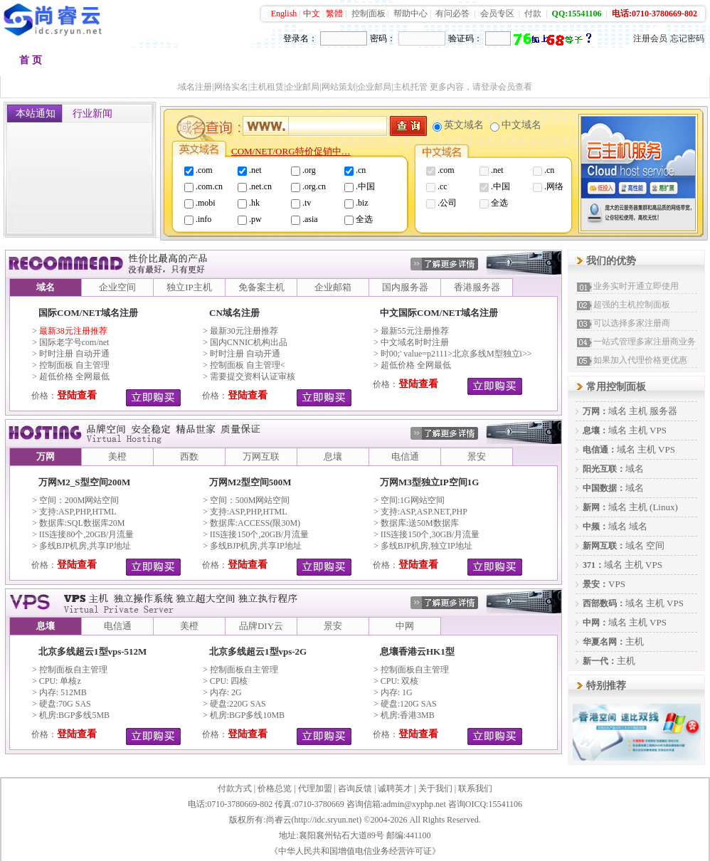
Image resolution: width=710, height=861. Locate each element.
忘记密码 (687, 38)
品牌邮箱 (378, 63)
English (284, 14)
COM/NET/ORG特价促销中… (291, 151)
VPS (658, 430)
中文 (311, 14)
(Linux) (664, 507)
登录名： (300, 38)
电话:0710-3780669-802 (654, 14)
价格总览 (275, 788)
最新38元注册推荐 (73, 331)
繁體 (334, 14)
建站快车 (590, 63)
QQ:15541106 (577, 14)
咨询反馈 (355, 788)
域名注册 (93, 63)
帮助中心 (410, 14)
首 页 (30, 60)
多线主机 (307, 63)
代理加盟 (315, 788)
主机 (638, 411)
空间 (655, 545)
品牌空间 (164, 63)
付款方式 (235, 788)
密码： (383, 38)
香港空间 (235, 63)
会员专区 (497, 14)
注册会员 (650, 38)
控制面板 (368, 14)
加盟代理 (519, 63)
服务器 (663, 411)
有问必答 (452, 14)
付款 (532, 14)
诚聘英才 (395, 788)
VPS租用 (448, 63)
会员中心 (661, 63)
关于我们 (435, 788)
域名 (617, 411)
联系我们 (475, 788)
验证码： (465, 38)
